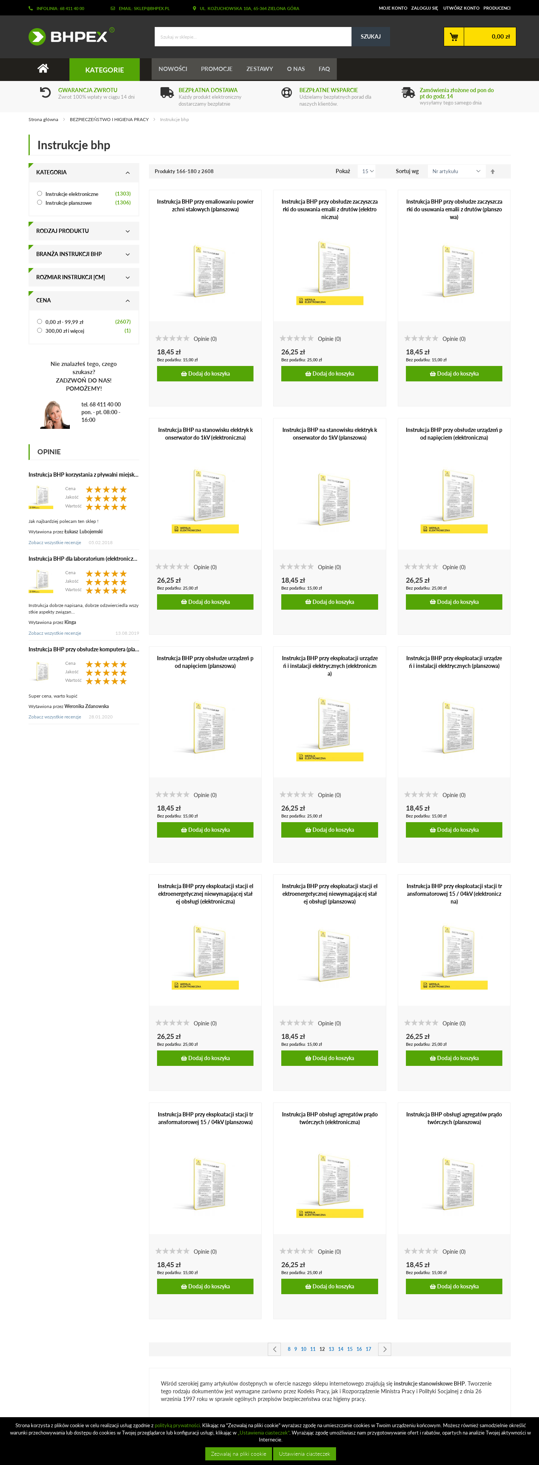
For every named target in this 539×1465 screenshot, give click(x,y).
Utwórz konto (461, 7)
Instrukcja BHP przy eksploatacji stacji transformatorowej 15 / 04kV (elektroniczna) (454, 894)
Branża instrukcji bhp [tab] (69, 254)
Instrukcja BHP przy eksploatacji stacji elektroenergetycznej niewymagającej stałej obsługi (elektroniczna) (205, 894)
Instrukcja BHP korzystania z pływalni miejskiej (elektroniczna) (102, 474)
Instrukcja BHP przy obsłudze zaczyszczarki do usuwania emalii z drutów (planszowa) (454, 209)
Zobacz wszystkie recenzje (55, 542)
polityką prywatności (177, 1425)
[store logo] (69, 36)
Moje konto (393, 7)
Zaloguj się (424, 7)
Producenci (496, 7)
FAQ (331, 69)
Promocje (219, 69)
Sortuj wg (407, 171)
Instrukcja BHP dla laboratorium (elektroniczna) (84, 558)
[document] (270, 1441)
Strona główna (44, 119)
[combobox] (272, 36)
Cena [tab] (43, 300)
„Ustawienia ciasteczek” (263, 1433)
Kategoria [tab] (51, 172)
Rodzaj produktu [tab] (62, 231)
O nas (301, 69)
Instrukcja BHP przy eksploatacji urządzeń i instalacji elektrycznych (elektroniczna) (330, 666)
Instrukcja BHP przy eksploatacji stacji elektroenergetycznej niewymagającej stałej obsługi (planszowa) (329, 894)
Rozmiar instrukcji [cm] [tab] (70, 277)
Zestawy (263, 69)
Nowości (173, 69)
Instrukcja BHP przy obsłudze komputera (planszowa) (91, 649)
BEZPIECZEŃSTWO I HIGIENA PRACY (110, 119)
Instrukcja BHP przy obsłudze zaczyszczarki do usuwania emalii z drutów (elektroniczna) (330, 209)
